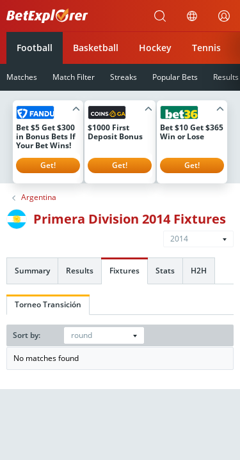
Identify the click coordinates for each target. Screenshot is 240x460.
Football (34, 48)
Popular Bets (175, 77)
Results (79, 270)
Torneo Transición (48, 304)
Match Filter (73, 77)
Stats (165, 270)
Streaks (123, 77)
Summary (32, 270)
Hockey (155, 48)
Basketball (95, 48)
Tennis (206, 48)
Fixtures (124, 270)
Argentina (38, 197)
